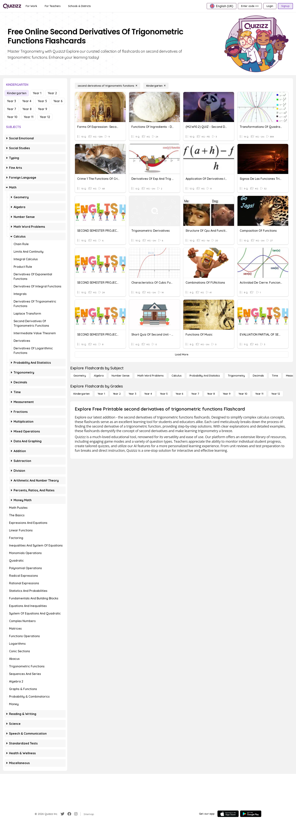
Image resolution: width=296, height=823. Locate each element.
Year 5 (42, 101)
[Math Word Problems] (150, 376)
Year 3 (11, 101)
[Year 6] (179, 394)
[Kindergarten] (156, 86)
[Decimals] (258, 376)
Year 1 (37, 93)
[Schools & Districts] (79, 6)
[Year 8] (211, 394)
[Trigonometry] (236, 376)
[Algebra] (99, 376)
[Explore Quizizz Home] (12, 6)
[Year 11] (259, 394)
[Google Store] (250, 814)
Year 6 (57, 101)
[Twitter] (62, 814)
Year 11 (28, 117)
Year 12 (45, 117)
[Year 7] (195, 394)
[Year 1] (101, 394)
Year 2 (52, 93)
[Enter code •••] (250, 6)
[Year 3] (132, 394)
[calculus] (176, 376)
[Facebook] (69, 814)
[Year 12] (275, 394)
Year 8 (27, 109)
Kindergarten (16, 93)
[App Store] (228, 814)
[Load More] (181, 354)
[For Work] (31, 6)
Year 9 (42, 109)
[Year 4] (148, 394)
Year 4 (26, 101)
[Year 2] (117, 394)
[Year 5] (164, 394)
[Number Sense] (120, 376)
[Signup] (285, 6)
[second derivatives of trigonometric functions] (107, 86)
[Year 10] (243, 394)
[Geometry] (79, 376)
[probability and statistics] (204, 376)
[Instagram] (76, 814)
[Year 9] (227, 394)
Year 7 (11, 109)
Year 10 (12, 117)
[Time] (275, 376)
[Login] (269, 6)
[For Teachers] (53, 6)
